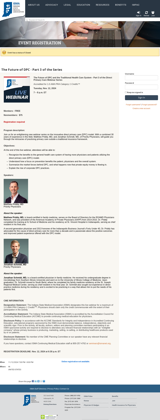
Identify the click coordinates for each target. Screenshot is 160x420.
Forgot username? (133, 105)
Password (129, 83)
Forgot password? (149, 105)
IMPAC (136, 5)
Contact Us (64, 389)
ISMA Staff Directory (38, 389)
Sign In (138, 16)
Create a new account (141, 108)
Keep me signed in (135, 92)
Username (129, 74)
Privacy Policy (53, 389)
